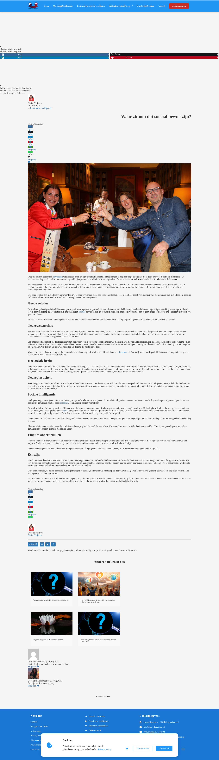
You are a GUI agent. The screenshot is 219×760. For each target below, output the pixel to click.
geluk (65, 410)
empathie (64, 403)
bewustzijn (58, 277)
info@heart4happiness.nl (154, 727)
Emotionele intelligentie (41, 108)
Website (33, 544)
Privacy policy (104, 749)
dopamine (123, 352)
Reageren (33, 666)
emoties (81, 312)
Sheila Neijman (35, 103)
